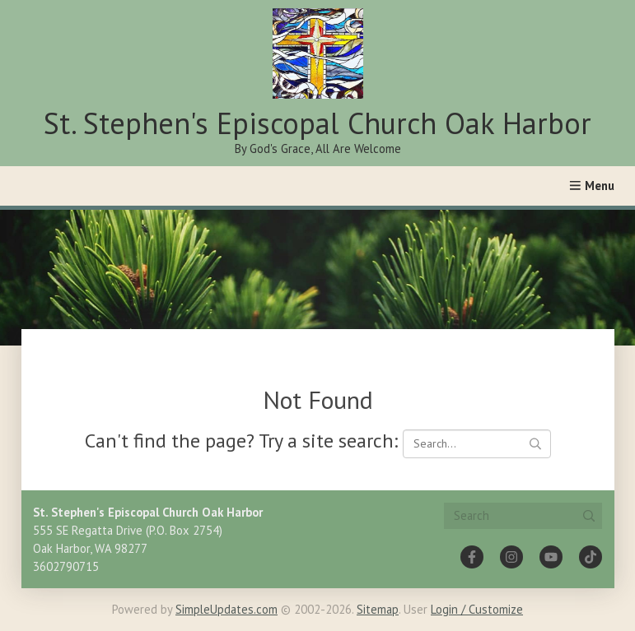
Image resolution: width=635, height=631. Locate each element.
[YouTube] (551, 557)
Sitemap (378, 609)
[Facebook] (472, 557)
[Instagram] (511, 557)
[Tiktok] (590, 557)
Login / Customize (477, 609)
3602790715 (66, 566)
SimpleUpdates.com (226, 609)
